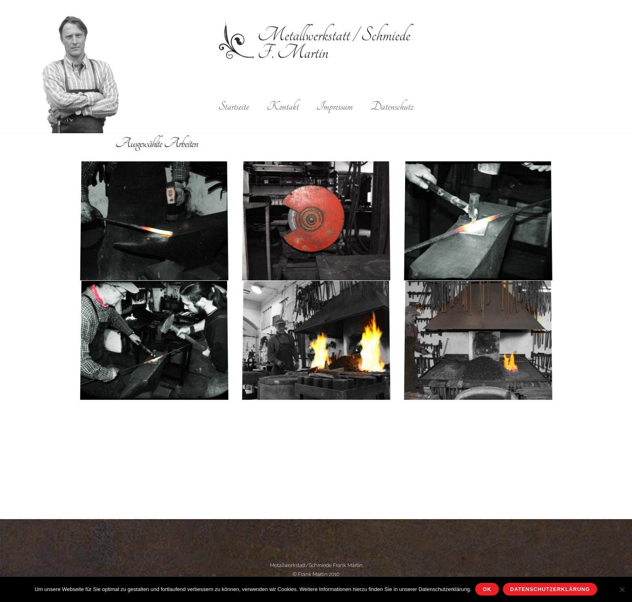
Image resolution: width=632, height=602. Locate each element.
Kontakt (283, 106)
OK (487, 589)
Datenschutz (392, 106)
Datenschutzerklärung (550, 589)
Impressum (334, 106)
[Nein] (622, 589)
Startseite (233, 106)
